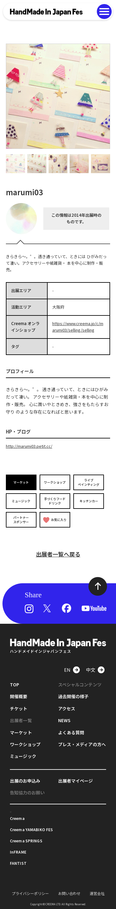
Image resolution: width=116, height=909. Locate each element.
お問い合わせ (69, 893)
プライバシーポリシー (30, 893)
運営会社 (97, 893)
